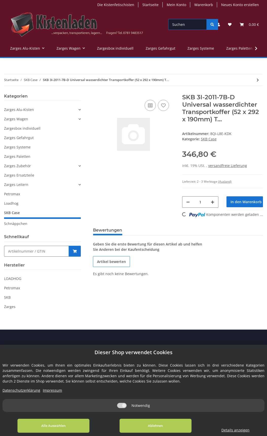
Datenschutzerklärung (21, 390)
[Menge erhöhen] (212, 202)
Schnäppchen (15, 223)
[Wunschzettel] (230, 24)
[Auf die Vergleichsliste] (150, 105)
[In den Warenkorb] (244, 201)
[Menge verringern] (188, 202)
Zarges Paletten (17, 156)
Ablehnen (144, 425)
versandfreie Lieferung (227, 165)
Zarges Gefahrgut (19, 137)
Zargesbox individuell (22, 128)
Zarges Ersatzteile (19, 175)
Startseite (150, 4)
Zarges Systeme (17, 147)
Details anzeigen (228, 430)
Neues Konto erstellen (240, 4)
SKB (7, 297)
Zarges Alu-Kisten (19, 109)
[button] (218, 24)
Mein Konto (176, 4)
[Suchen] (187, 24)
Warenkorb (203, 4)
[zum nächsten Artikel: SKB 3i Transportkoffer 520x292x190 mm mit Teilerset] (258, 79)
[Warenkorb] (249, 24)
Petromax (12, 194)
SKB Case (209, 139)
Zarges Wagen (16, 119)
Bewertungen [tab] (107, 230)
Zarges (9, 306)
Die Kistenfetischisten (115, 4)
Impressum (52, 390)
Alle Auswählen (50, 425)
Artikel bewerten (111, 261)
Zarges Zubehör (17, 165)
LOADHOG (12, 278)
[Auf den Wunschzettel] (163, 105)
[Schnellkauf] (36, 251)
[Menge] (200, 202)
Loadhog (11, 203)
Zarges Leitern (16, 184)
